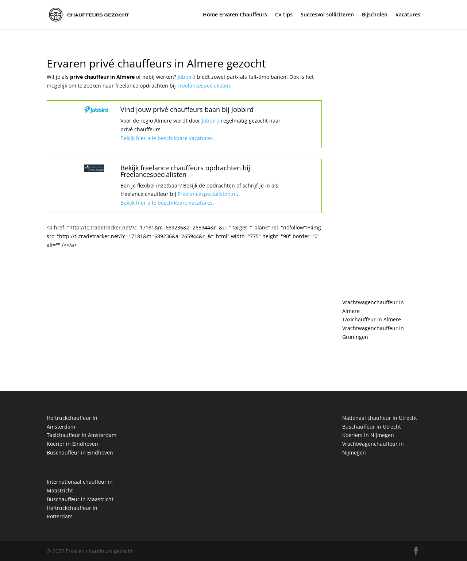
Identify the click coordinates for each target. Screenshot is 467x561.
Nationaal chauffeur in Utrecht (379, 417)
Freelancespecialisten (203, 85)
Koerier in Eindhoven (72, 443)
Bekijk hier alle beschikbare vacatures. (167, 138)
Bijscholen (374, 15)
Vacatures (407, 15)
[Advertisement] (381, 167)
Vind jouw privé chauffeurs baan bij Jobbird (187, 109)
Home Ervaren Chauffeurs (235, 15)
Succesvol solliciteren (327, 15)
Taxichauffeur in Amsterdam (81, 435)
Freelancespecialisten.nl (206, 193)
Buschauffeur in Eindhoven (80, 452)
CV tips (284, 15)
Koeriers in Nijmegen (368, 435)
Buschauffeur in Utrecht (371, 426)
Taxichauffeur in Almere (371, 319)
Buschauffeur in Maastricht (80, 499)
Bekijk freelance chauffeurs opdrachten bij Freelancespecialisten (185, 171)
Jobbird (187, 76)
